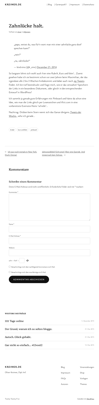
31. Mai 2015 (89, 329)
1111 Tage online (14, 321)
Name (11, 224)
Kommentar (13, 192)
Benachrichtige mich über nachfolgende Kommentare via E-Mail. (33, 267)
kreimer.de (13, 4)
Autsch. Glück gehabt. (18, 336)
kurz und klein (22, 129)
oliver (19, 32)
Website (11, 247)
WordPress (90, 399)
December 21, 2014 (46, 67)
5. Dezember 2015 (88, 321)
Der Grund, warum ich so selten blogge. (28, 329)
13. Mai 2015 (89, 345)
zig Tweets (79, 81)
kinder (12, 129)
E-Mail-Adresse (15, 236)
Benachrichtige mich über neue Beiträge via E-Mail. (28, 272)
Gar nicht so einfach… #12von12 (24, 345)
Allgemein (26, 32)
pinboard (34, 129)
